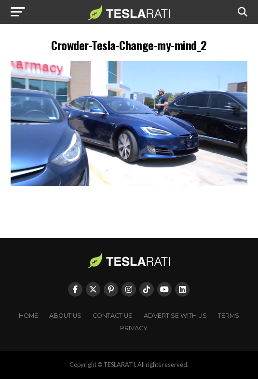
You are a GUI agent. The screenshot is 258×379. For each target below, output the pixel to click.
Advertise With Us (175, 315)
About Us (65, 315)
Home (28, 315)
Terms (228, 315)
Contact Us (113, 315)
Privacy (134, 328)
